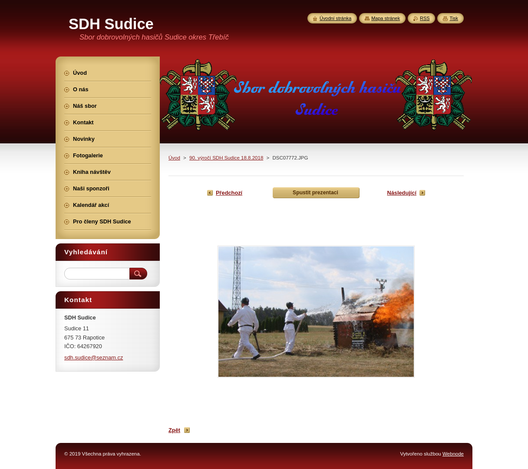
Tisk (453, 18)
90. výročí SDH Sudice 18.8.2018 (226, 157)
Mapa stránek (385, 18)
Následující (401, 193)
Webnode (453, 453)
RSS (424, 18)
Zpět (174, 430)
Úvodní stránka (335, 18)
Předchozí (229, 193)
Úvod (174, 157)
